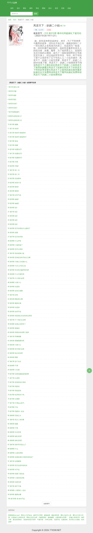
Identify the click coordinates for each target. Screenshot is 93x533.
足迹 (69, 8)
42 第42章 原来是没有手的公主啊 (19, 257)
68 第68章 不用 (13, 365)
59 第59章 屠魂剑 (14, 328)
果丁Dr (63, 26)
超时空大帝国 (38, 515)
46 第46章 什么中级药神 (16, 274)
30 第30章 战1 (12, 207)
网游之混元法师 (32, 517)
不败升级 (40, 519)
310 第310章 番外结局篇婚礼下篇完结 (62, 33)
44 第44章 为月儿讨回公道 (17, 266)
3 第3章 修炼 (12, 95)
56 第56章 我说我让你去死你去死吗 (20, 316)
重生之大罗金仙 (26, 515)
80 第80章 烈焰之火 (14, 415)
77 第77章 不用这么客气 (16, 403)
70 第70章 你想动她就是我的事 (18, 374)
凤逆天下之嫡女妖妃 (45, 65)
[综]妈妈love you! (14, 515)
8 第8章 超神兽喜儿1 (15, 116)
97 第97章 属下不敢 (14, 486)
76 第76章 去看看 (14, 399)
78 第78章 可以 (13, 407)
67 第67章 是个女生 (14, 361)
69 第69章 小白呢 (14, 370)
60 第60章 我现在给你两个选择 (18, 332)
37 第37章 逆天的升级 (15, 237)
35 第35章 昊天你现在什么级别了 (19, 228)
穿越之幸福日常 (74, 517)
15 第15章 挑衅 (13, 145)
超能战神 (47, 515)
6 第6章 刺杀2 (12, 108)
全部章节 (46, 504)
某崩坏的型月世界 (29, 519)
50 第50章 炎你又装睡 (15, 291)
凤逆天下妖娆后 (56, 67)
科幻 (50, 8)
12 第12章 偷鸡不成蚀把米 (17, 133)
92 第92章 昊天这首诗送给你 (17, 465)
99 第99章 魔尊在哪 (14, 494)
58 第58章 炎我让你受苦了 (17, 324)
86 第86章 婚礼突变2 (15, 440)
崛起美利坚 (55, 515)
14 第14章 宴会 (13, 141)
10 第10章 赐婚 (13, 124)
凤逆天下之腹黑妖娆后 (62, 69)
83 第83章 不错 (13, 428)
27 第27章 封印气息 (14, 195)
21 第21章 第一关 (14, 170)
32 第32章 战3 (12, 216)
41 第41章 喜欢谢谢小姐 (16, 253)
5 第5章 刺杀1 (12, 103)
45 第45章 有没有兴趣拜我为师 (18, 270)
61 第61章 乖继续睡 (14, 336)
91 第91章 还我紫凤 (14, 461)
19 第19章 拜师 (13, 162)
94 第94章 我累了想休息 (16, 474)
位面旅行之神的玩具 (18, 517)
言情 (62, 8)
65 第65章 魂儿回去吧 (15, 353)
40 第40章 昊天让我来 (15, 249)
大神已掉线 (48, 519)
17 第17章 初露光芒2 (15, 153)
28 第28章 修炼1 (13, 199)
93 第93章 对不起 (14, 469)
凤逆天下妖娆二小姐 (65, 65)
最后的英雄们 (17, 519)
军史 (37, 8)
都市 (31, 8)
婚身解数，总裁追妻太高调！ (58, 517)
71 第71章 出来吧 (14, 378)
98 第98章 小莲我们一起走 (17, 490)
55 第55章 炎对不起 (14, 311)
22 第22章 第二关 (14, 174)
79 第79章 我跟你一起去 (16, 411)
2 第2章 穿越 (12, 91)
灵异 (56, 8)
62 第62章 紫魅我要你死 (16, 341)
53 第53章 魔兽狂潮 (14, 303)
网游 (43, 8)
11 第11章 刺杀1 (13, 128)
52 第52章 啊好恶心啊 (15, 299)
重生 (24, 8)
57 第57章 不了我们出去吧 (17, 320)
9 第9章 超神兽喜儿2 (15, 120)
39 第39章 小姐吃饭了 (15, 245)
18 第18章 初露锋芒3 (15, 158)
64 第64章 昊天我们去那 (16, 349)
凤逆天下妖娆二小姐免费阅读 (47, 74)
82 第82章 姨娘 (13, 424)
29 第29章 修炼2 (13, 203)
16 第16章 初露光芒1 (15, 149)
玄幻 (18, 8)
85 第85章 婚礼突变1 (15, 436)
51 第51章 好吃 (13, 295)
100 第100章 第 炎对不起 (16, 499)
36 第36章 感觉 (13, 232)
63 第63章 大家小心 (14, 345)
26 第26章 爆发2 (13, 191)
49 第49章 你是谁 (14, 286)
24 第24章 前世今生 (14, 183)
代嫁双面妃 (42, 517)
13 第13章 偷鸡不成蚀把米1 (17, 137)
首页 (11, 8)
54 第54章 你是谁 (14, 307)
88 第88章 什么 (13, 449)
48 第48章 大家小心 (14, 282)
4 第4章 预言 (12, 99)
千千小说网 (12, 3)
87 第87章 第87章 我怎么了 (17, 444)
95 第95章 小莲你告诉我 (16, 478)
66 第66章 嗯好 (13, 357)
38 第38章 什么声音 (14, 241)
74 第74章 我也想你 (14, 390)
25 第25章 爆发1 (13, 187)
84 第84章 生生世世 (14, 432)
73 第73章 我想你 (14, 386)
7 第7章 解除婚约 (13, 112)
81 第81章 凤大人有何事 (16, 420)
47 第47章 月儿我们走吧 (16, 278)
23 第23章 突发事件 (14, 178)
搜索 (35, 14)
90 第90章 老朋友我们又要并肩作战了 (20, 457)
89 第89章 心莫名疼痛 (15, 453)
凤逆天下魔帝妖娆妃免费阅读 (67, 72)
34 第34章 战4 (12, 224)
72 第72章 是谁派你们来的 (17, 382)
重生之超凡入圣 (66, 515)
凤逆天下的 (69, 67)
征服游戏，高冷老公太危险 (70, 519)
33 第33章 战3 (12, 220)
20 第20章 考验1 (13, 166)
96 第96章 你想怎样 (14, 482)
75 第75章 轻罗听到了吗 (16, 395)
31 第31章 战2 (12, 212)
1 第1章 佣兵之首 (13, 87)
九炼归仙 (57, 519)
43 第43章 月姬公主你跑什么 (17, 262)
